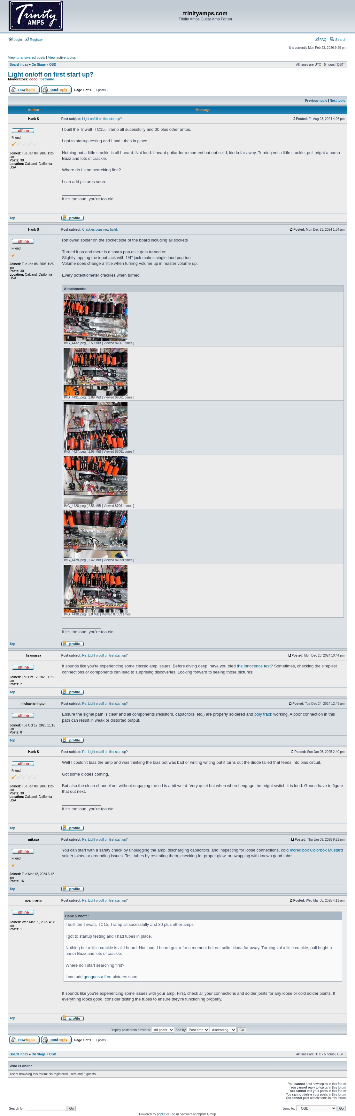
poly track (263, 714)
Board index (19, 64)
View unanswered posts (26, 57)
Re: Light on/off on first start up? (104, 655)
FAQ (321, 39)
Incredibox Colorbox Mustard (316, 850)
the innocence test (254, 666)
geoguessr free (98, 976)
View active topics (62, 57)
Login (15, 39)
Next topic (337, 100)
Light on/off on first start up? (51, 74)
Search (338, 39)
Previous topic (316, 100)
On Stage (39, 64)
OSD (52, 64)
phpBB (161, 1114)
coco (33, 79)
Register (34, 39)
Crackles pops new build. (100, 229)
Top (12, 218)
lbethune (46, 79)
